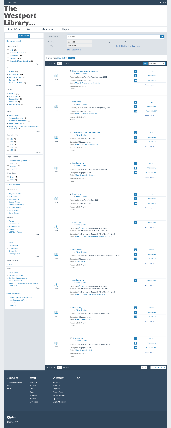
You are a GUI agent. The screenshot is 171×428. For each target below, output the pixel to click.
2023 (11, 150)
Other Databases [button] (12, 260)
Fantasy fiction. (14, 74)
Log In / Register (59, 402)
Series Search (14, 213)
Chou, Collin (61, 58)
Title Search (13, 196)
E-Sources (34, 402)
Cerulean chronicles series (18, 121)
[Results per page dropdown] (59, 63)
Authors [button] (9, 89)
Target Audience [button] (12, 156)
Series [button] (9, 111)
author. (81, 73)
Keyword (33, 382)
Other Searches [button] (12, 190)
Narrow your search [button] (13, 41)
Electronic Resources (17, 53)
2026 (11, 142)
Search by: (51, 42)
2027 (11, 139)
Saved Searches (59, 395)
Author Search (14, 199)
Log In (164, 2)
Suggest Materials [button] (13, 293)
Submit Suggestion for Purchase (21, 297)
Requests (56, 389)
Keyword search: (53, 36)
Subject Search (14, 202)
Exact (32, 392)
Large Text (12, 3)
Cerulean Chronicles (16, 118)
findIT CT (13, 303)
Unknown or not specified (18, 161)
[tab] (24, 40)
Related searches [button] (13, 185)
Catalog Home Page (14, 382)
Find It (144, 71)
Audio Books (14, 55)
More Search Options (75, 50)
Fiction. (11, 72)
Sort (145, 63)
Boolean (33, 399)
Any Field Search (15, 194)
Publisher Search (15, 207)
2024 (11, 147)
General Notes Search (16, 205)
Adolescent (14, 166)
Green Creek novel (15, 123)
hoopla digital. (14, 99)
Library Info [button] (13, 29)
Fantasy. (12, 80)
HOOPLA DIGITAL (15, 77)
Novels (12, 180)
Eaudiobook (14, 58)
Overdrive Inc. (14, 96)
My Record (57, 382)
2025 (11, 144)
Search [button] (31, 29)
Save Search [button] (24, 36)
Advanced (33, 395)
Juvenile (13, 169)
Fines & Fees (58, 392)
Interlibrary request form (18, 300)
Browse (33, 386)
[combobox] (79, 41)
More (71, 58)
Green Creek (13, 115)
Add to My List (149, 85)
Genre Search (14, 210)
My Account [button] (49, 29)
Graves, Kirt (13, 102)
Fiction (12, 177)
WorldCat (13, 305)
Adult (12, 163)
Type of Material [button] (12, 46)
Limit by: (50, 46)
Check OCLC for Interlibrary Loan (128, 46)
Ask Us (9, 389)
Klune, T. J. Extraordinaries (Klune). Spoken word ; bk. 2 (23, 127)
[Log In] (160, 2)
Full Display (145, 75)
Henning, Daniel (14, 104)
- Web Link (83, 228)
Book (11, 50)
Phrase (32, 389)
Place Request (145, 80)
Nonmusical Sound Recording (20, 61)
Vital (10, 264)
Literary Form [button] (11, 173)
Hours (9, 386)
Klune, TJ (12, 93)
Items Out (56, 386)
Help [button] (65, 29)
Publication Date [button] (12, 135)
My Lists (56, 399)
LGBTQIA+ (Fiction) (15, 83)
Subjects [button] (10, 68)
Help (78, 378)
